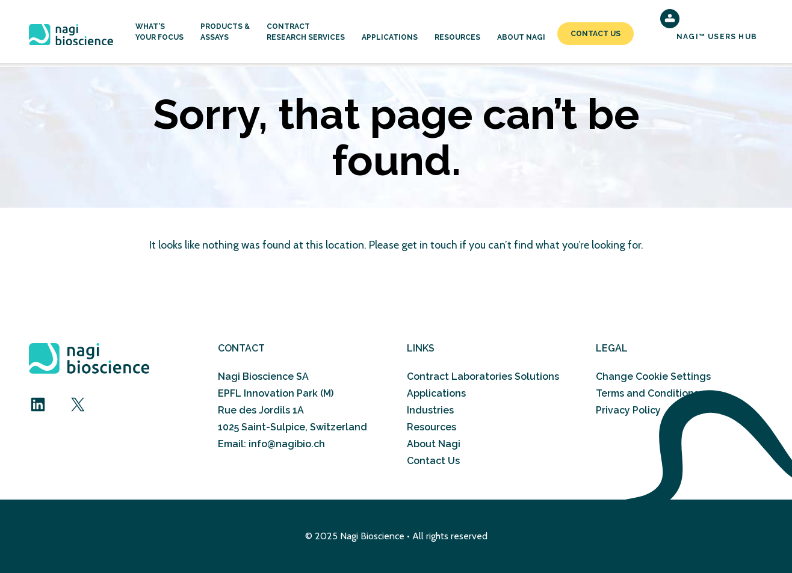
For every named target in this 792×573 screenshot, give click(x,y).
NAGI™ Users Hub (716, 37)
